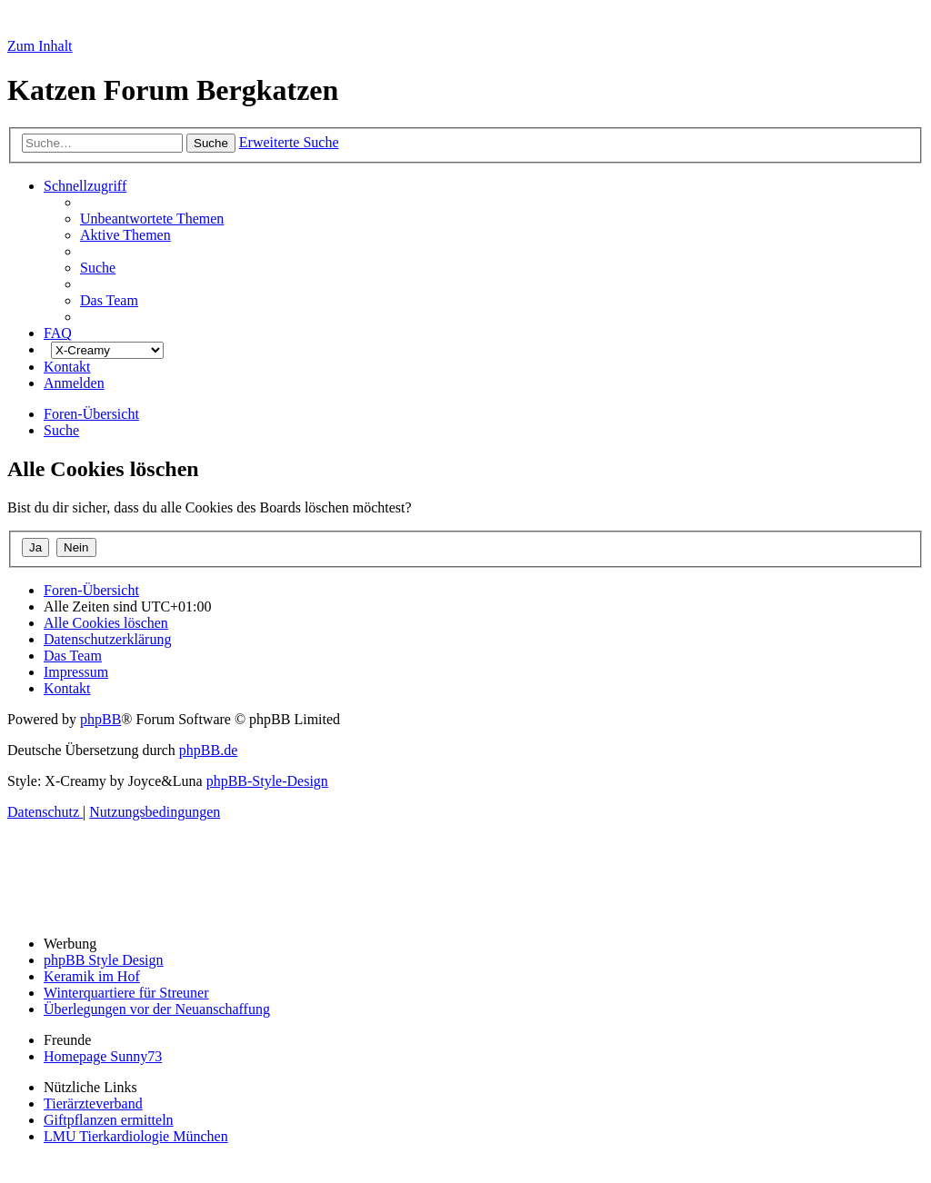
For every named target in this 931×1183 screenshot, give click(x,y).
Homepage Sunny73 (103, 1056)
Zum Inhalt (40, 46)
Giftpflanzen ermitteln (109, 1120)
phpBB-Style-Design (267, 781)
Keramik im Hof (92, 976)
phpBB (100, 719)
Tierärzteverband (93, 1103)
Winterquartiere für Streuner (126, 992)
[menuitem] (152, 218)
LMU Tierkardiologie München (136, 1136)
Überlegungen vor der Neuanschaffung (157, 1009)
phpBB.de (208, 750)
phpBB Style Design (104, 960)
